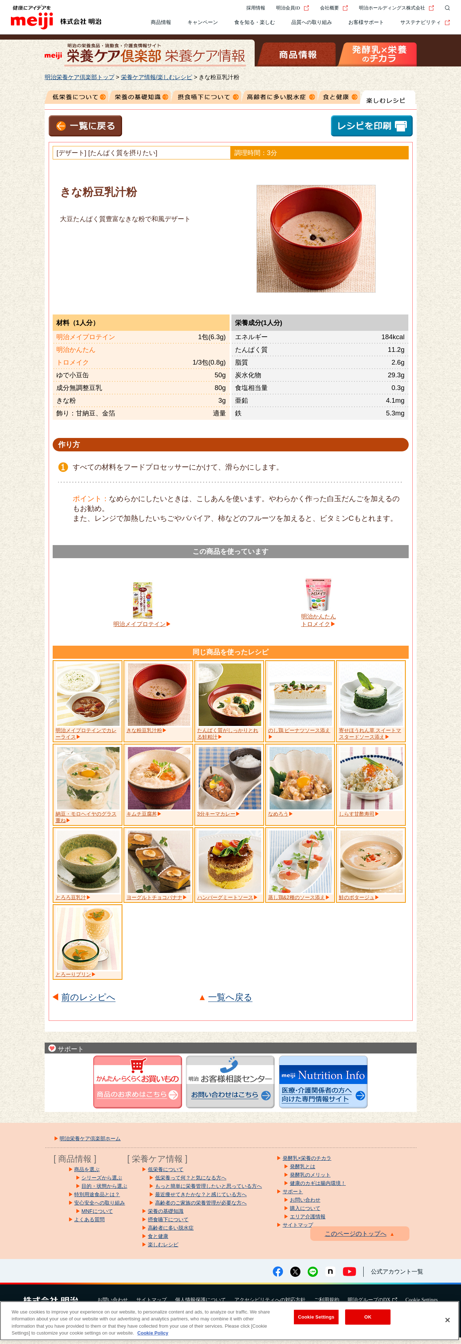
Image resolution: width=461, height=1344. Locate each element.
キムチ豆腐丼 (141, 814)
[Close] (448, 1320)
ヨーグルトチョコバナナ (154, 897)
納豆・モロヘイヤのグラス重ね (86, 817)
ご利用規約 (326, 1300)
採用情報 (255, 8)
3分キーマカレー (216, 814)
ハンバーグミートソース (225, 897)
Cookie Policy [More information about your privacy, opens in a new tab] (152, 1333)
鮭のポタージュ (357, 897)
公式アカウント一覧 (397, 1271)
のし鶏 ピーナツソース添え (299, 730)
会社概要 (334, 8)
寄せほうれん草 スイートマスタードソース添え (370, 733)
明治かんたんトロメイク (318, 620)
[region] (229, 1320)
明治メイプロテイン (139, 624)
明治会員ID (292, 8)
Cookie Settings (421, 1300)
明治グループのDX (372, 1300)
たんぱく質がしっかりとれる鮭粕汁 (227, 733)
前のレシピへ (88, 997)
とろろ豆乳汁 (71, 897)
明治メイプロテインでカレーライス (86, 733)
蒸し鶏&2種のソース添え (296, 897)
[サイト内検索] (445, 8)
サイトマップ (151, 1300)
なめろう (278, 814)
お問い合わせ (112, 1300)
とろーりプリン (73, 974)
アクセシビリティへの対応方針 (270, 1300)
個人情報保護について (200, 1300)
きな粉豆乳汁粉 (144, 730)
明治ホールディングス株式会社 (396, 8)
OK (368, 1317)
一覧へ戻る (230, 997)
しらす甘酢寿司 (357, 814)
